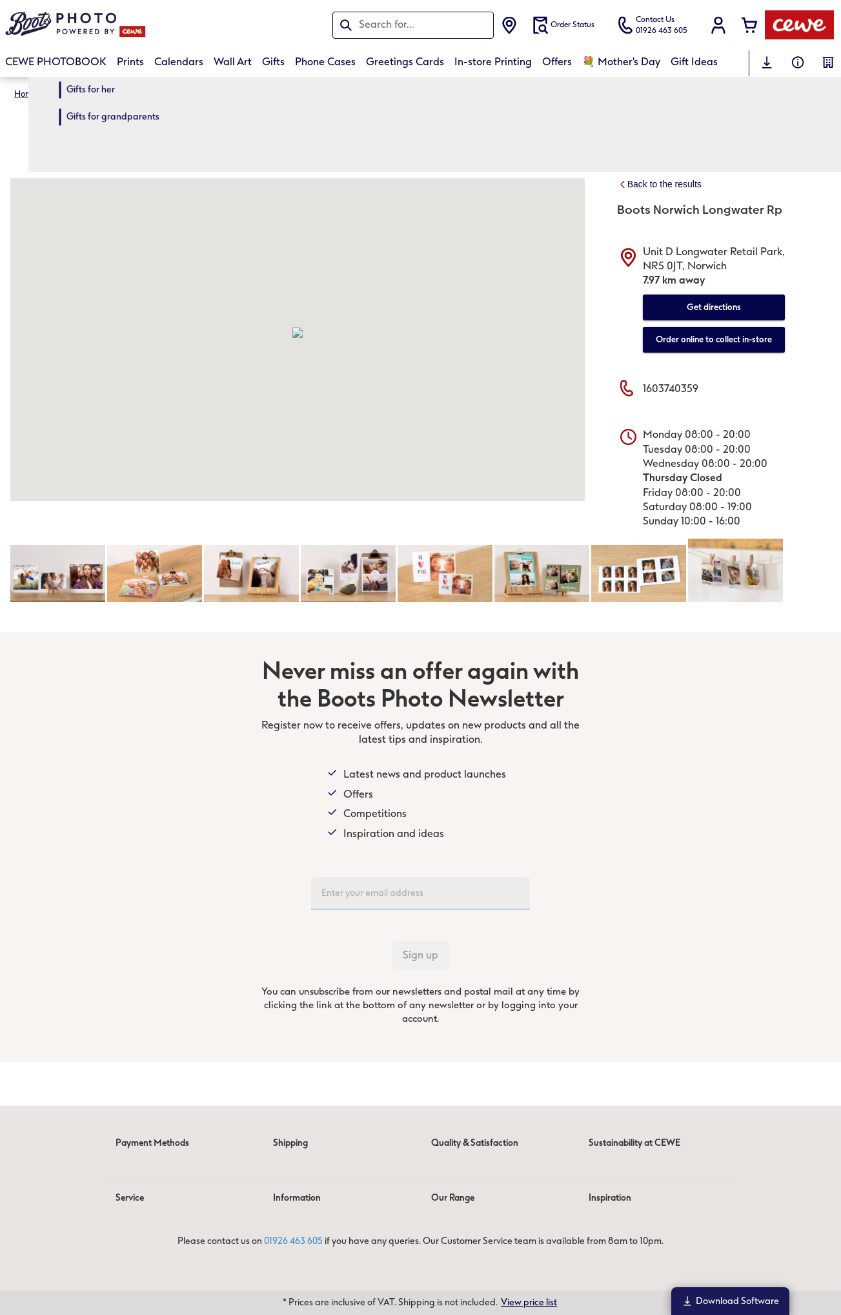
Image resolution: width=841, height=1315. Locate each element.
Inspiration (610, 1197)
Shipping (290, 1142)
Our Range (452, 1197)
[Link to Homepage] (131, 24)
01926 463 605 (293, 1241)
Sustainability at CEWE (634, 1142)
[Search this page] (413, 24)
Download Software (730, 1301)
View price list (529, 1302)
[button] (718, 25)
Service (130, 1197)
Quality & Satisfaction (474, 1142)
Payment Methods (152, 1142)
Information (297, 1197)
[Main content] (420, 587)
